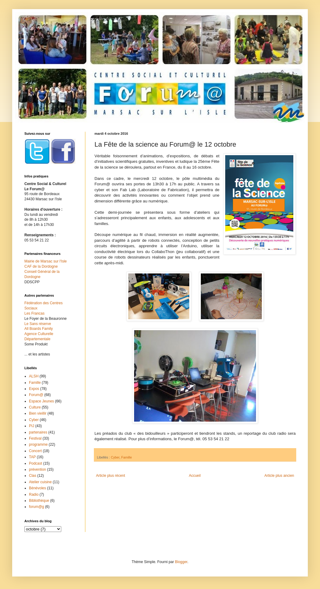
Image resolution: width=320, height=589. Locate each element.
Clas (32, 475)
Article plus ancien (279, 475)
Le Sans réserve (37, 324)
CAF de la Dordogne (41, 266)
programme (38, 444)
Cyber (115, 457)
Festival (35, 438)
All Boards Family (38, 329)
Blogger (181, 562)
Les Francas (34, 313)
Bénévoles (37, 488)
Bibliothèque (39, 500)
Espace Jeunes (41, 401)
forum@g (36, 507)
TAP (32, 457)
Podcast (35, 463)
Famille (126, 457)
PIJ (31, 426)
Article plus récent (110, 475)
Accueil (195, 475)
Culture (35, 407)
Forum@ (36, 395)
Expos (34, 389)
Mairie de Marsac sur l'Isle (45, 261)
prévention (37, 469)
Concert (35, 451)
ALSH (33, 376)
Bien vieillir (37, 413)
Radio (33, 494)
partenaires (38, 432)
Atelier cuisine (40, 482)
